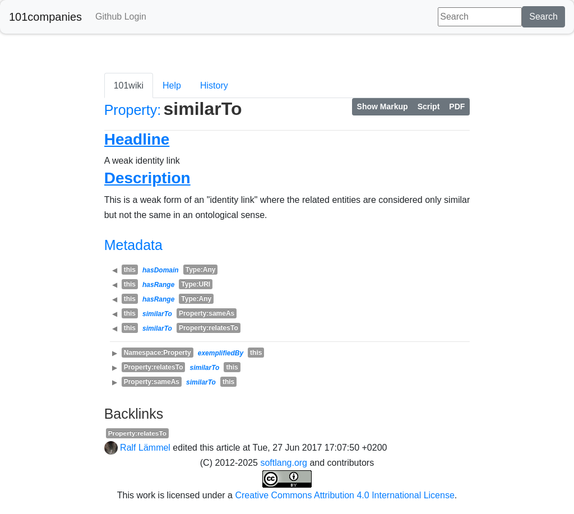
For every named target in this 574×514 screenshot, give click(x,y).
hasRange (158, 285)
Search (543, 16)
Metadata (133, 245)
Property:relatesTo (208, 328)
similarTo (157, 314)
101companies (45, 17)
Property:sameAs (206, 313)
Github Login (120, 16)
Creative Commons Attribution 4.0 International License (344, 495)
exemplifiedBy (220, 353)
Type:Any (201, 270)
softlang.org (283, 462)
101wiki (129, 85)
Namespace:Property (157, 352)
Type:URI (195, 284)
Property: (132, 110)
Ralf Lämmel (145, 447)
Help (172, 85)
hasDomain (160, 270)
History (214, 85)
